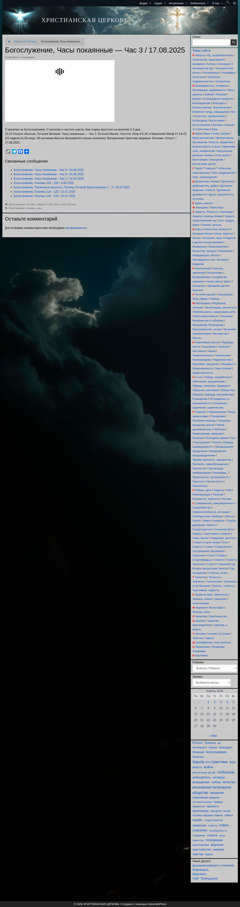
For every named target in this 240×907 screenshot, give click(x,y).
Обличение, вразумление (209, 381)
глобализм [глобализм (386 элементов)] (226, 772)
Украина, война (202, 598)
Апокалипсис (211, 72)
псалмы (30, 208)
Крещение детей (218, 285)
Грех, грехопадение (205, 177)
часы (39, 208)
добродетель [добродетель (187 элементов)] (202, 777)
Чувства (198, 638)
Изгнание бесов (202, 233)
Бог (233, 111)
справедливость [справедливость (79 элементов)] (218, 830)
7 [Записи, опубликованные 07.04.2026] (202, 708)
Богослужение (201, 124)
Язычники (201, 655)
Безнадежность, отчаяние (211, 85)
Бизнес (197, 98)
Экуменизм (202, 646)
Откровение (200, 398)
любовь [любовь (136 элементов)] (216, 782)
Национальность (203, 355)
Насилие (223, 346)
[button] (228, 3)
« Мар (213, 735)
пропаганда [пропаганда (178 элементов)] (201, 811)
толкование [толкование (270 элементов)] (214, 840)
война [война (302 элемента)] (208, 767)
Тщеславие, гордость (206, 590)
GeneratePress (157, 904)
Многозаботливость (206, 316)
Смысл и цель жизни (207, 542)
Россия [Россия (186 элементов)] (198, 742)
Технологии (214, 581)
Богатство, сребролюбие (209, 116)
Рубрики (198, 662)
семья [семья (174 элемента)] (228, 815)
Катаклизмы (215, 272)
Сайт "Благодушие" (205, 878)
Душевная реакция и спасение (213, 865)
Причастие (199, 468)
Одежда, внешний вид (219, 394)
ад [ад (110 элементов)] (218, 742)
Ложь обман (200, 298)
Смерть (197, 533)
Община (198, 394)
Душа (212, 194)
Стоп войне (223, 155)
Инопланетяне (218, 246)
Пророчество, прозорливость (211, 477)
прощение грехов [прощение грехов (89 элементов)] (220, 811)
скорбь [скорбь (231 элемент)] (198, 820)
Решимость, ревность (206, 498)
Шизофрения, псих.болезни (213, 642)
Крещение (199, 285)
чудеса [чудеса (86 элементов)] (209, 854)
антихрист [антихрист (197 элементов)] (200, 747)
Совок (209, 546)
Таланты (214, 577)
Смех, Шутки (200, 537)
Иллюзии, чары (212, 237)
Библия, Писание (215, 94)
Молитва (226, 316)
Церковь (200, 620)
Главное (209, 168)
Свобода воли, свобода (207, 516)
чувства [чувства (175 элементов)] (198, 854)
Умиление (220, 598)
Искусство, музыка (204, 250)
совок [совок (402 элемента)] (224, 825)
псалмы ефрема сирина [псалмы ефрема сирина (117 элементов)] (208, 815)
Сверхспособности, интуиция (211, 511)
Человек (200, 633)
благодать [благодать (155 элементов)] (226, 747)
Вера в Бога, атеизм (216, 133)
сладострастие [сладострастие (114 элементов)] (213, 820)
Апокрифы (228, 72)
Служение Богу (223, 529)
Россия (226, 498)
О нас (218, 3)
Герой (198, 168)
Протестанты (214, 481)
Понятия (198, 437)
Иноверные (200, 246)
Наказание (209, 346)
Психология (200, 485)
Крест (227, 281)
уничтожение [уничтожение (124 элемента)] (201, 844)
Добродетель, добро (205, 185)
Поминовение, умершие (208, 433)
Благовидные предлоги (218, 98)
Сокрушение (223, 546)
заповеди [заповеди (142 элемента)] (218, 777)
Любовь (215, 298)
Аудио (160, 3)
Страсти (219, 559)
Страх (210, 564)
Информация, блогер (206, 255)
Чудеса (209, 638)
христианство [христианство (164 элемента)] (202, 849)
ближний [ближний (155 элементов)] (198, 752)
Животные (216, 207)
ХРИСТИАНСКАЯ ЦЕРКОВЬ (84, 20)
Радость (219, 490)
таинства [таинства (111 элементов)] (198, 840)
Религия (218, 494)
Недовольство (222, 359)
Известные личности (217, 229)
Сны (225, 542)
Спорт (211, 555)
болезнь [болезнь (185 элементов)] (198, 757)
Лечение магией (205, 294)
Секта (196, 520)
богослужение (17, 208)
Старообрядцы (202, 559)
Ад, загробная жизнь (220, 55)
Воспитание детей (204, 163)
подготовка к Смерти (217, 533)
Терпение (198, 581)
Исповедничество (204, 259)
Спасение (199, 555)
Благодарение (201, 103)
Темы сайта (201, 50)
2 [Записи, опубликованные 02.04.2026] (215, 702)
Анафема (198, 63)
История (222, 259)
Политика (219, 429)
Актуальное (179, 3)
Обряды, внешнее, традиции (211, 385)
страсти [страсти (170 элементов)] (212, 835)
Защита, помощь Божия (208, 216)
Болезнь (218, 124)
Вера (198, 133)
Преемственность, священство (212, 459)
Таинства (200, 577)
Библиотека (201, 3)
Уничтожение (201, 603)
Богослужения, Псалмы (22, 204)
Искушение (225, 250)
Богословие (217, 120)
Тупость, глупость (223, 585)
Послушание (202, 442)
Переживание (217, 411)
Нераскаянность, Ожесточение (212, 368)
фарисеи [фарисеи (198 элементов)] (217, 844)
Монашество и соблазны (208, 320)
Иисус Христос (224, 233)
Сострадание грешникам (208, 551)
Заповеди (226, 211)
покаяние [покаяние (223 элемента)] (217, 793)
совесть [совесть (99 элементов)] (213, 825)
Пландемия (217, 416)
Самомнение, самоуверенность (215, 503)
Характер (201, 616)
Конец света (214, 281)
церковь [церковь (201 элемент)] (218, 849)
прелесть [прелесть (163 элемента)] (212, 806)
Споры (221, 555)
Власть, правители (221, 142)
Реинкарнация (202, 494)
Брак (214, 129)
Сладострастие (202, 529)
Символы (218, 520)
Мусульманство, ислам (207, 329)
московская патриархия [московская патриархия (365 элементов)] (212, 787)
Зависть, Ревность (206, 211)
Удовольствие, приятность (211, 594)
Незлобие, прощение (206, 364)
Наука (212, 350)
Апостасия (199, 76)
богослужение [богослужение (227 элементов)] (216, 752)
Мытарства (220, 333)
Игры (198, 229)
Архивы (198, 676)
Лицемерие (225, 294)
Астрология (223, 81)
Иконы (197, 237)
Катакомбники (201, 277)
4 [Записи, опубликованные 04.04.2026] (227, 702)
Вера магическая (203, 137)
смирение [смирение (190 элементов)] (199, 825)
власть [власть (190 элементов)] (197, 767)
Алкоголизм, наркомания (208, 59)
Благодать (219, 103)
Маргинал (199, 874)
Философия (216, 607)
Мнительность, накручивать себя (214, 311)
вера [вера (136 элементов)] (232, 762)
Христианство (218, 616)
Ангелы (211, 63)
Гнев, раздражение (223, 172)
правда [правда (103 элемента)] (218, 801)
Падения (200, 411)
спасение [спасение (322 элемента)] (200, 830)
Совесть (198, 546)
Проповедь (220, 472)
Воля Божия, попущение (208, 159)
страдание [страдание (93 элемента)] (199, 835)
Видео (146, 3)
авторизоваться (76, 227)
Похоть (216, 442)
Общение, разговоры (206, 390)
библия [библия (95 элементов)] (213, 747)
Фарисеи (200, 607)
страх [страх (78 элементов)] (222, 835)
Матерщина (202, 303)
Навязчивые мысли (207, 342)
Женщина (202, 207)
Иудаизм (198, 263)
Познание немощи (204, 420)
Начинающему (202, 359)
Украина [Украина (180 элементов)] (210, 742)
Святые (229, 516)
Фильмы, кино (201, 611)
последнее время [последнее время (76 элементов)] (202, 802)
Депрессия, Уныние (207, 181)
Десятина (228, 181)
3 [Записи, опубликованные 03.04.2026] (221, 702)
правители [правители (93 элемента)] (199, 806)
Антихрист (224, 63)
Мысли (197, 337)
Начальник (222, 355)
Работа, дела (203, 490)
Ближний (198, 111)
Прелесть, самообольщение (210, 464)
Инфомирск (200, 869)
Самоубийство (202, 507)
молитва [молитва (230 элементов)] (229, 782)
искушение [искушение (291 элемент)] (201, 782)
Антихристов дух (203, 68)
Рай (228, 490)
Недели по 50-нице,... (26, 41)
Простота (198, 481)
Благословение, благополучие (212, 107)
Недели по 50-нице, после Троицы (56, 204)
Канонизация (203, 268)
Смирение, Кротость (223, 537)
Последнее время (216, 437)
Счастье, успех (217, 572)
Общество (227, 390)
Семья (206, 520)
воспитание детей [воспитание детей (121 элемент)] (204, 772)
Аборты (200, 55)
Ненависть (228, 364)
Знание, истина (211, 224)
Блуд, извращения (217, 111)
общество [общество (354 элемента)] (200, 793)
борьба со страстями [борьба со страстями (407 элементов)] (210, 762)
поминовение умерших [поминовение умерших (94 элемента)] (206, 797)
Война (209, 155)
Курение (198, 290)
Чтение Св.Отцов (219, 633)
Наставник (199, 350)
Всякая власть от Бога (207, 146)
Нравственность (203, 372)
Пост (233, 437)
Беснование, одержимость (209, 90)
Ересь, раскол (204, 203)
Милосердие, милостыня (221, 307)
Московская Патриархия (208, 324)
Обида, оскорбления (218, 377)
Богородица (200, 120)
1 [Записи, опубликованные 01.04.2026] (208, 702)
